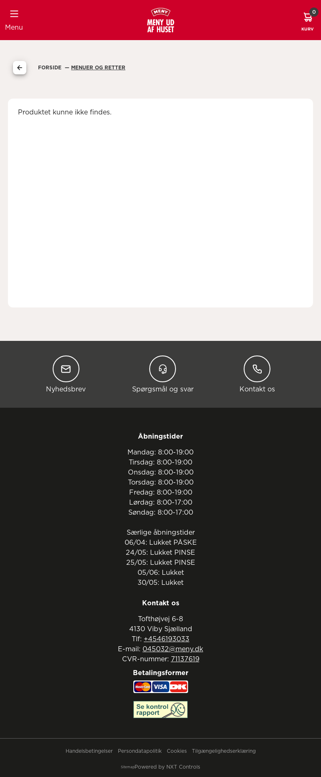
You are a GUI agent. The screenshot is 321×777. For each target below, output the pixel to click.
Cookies (177, 751)
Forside (50, 67)
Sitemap (128, 767)
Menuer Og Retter (98, 67)
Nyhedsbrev (66, 374)
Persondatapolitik (140, 751)
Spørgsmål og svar (163, 374)
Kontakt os (257, 374)
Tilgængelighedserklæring (224, 751)
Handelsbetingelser (89, 751)
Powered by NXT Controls (167, 766)
